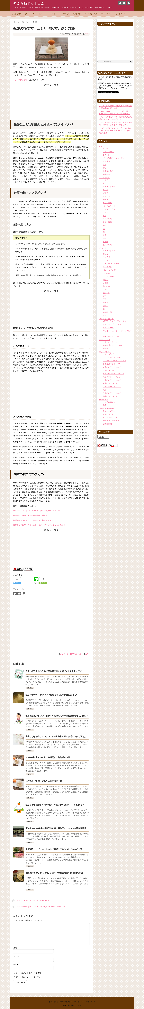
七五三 (105, 280)
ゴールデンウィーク (111, 264)
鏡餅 (79, 654)
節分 (104, 309)
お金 (26, 14)
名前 (15, 948)
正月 (86, 34)
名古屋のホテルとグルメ (113, 364)
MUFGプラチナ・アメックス (114, 321)
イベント (52, 14)
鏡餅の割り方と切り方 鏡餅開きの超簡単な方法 (33, 520)
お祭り (105, 254)
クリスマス (107, 260)
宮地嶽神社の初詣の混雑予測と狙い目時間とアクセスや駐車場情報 (56, 828)
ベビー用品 (107, 203)
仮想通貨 (106, 161)
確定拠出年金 (108, 171)
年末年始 (73, 654)
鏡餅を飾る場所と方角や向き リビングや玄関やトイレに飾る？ (39, 525)
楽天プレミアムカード (112, 336)
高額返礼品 (107, 245)
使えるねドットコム (28, 3)
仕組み (105, 212)
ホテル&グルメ (106, 14)
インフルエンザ (109, 402)
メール (16, 956)
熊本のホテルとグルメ (112, 383)
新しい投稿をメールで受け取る (28, 977)
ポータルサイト (109, 206)
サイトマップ (120, 14)
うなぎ (105, 180)
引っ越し (106, 289)
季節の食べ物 (108, 370)
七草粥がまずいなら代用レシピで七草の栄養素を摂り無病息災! (54, 873)
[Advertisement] (51, 100)
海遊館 (105, 349)
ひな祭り (106, 257)
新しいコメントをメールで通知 (28, 973)
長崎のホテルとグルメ (112, 393)
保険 (104, 165)
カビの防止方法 (21, 80)
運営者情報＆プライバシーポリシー (72, 1002)
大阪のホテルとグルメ (112, 367)
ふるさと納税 (16, 14)
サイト (16, 965)
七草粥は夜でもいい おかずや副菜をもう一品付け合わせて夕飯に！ (57, 716)
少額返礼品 (107, 219)
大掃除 (105, 283)
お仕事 (105, 148)
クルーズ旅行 (108, 354)
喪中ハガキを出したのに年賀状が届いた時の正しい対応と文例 (54, 671)
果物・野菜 (107, 222)
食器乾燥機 (107, 424)
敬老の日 (106, 293)
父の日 (105, 306)
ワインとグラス (109, 209)
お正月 (63, 654)
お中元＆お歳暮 (109, 251)
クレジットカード (38, 14)
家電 (104, 216)
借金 (104, 168)
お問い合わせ (53, 1002)
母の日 (105, 302)
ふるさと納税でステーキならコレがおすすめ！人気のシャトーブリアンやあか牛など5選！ (115, 130)
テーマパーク (64, 14)
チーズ (105, 199)
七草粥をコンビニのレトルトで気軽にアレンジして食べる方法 (54, 849)
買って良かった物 (91, 14)
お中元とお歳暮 (109, 186)
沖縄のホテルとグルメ (112, 380)
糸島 (104, 390)
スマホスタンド (109, 414)
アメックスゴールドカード (113, 324)
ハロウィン (107, 267)
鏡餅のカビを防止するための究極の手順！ (30, 515)
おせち (105, 183)
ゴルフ (105, 193)
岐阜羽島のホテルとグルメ (113, 374)
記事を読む (30, 688)
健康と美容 (77, 14)
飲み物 (105, 242)
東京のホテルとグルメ (112, 377)
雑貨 (104, 238)
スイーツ (106, 196)
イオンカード (108, 328)
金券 (104, 235)
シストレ (106, 155)
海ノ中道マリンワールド (113, 345)
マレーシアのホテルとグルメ (114, 361)
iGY (86, 654)
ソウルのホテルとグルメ (113, 357)
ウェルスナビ (108, 152)
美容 (104, 405)
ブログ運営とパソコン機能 (113, 158)
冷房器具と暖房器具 (111, 421)
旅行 (104, 296)
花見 (104, 315)
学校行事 (106, 286)
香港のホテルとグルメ (112, 396)
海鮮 (104, 225)
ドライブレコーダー (111, 417)
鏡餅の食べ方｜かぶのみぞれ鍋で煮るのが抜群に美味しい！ (37, 511)
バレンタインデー (110, 270)
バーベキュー (108, 273)
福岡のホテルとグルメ (112, 387)
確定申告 (106, 174)
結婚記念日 (107, 312)
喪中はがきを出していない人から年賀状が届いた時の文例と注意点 (56, 736)
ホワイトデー (108, 277)
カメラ (105, 190)
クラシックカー (109, 411)
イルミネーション (110, 342)
